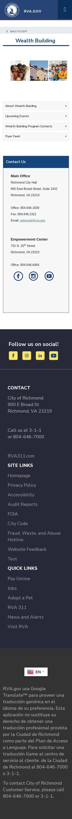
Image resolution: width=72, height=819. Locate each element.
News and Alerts (26, 617)
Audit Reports (23, 504)
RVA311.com (21, 456)
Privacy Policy (22, 485)
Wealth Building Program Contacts (28, 126)
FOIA (13, 514)
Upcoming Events (17, 116)
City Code (18, 523)
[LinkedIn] (41, 355)
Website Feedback (27, 549)
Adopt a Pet (20, 598)
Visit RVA (18, 627)
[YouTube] (54, 355)
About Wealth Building (20, 106)
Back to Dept (16, 31)
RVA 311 (17, 607)
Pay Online (19, 579)
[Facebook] (14, 355)
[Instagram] (27, 355)
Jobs (12, 588)
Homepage (19, 475)
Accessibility (21, 495)
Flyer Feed (12, 136)
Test (12, 559)
